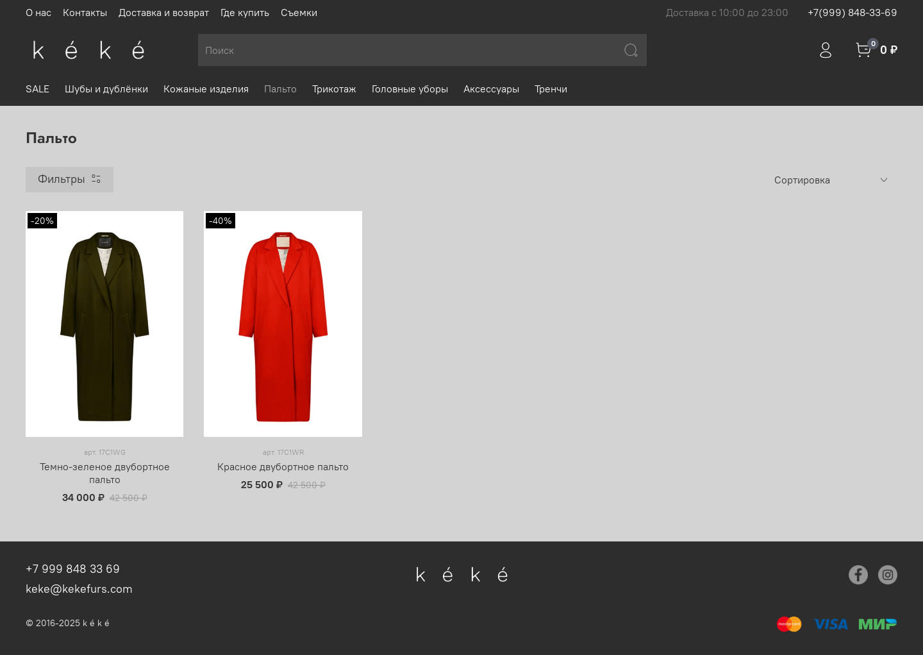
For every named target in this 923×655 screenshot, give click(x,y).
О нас (38, 12)
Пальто (280, 88)
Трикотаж (334, 88)
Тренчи (551, 88)
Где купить (244, 12)
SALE (37, 88)
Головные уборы (410, 88)
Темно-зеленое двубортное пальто (105, 473)
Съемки (299, 12)
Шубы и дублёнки (106, 88)
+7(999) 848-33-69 (852, 12)
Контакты (85, 12)
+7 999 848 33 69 (73, 568)
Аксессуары (491, 88)
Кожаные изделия (206, 88)
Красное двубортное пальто (283, 466)
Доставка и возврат (164, 12)
